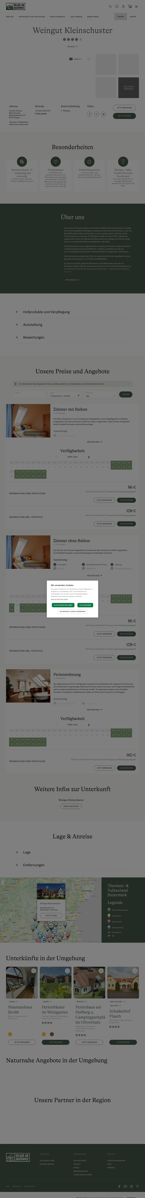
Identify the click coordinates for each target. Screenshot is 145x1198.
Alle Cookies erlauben (63, 605)
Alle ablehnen (85, 605)
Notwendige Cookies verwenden (72, 611)
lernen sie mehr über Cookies (59, 599)
